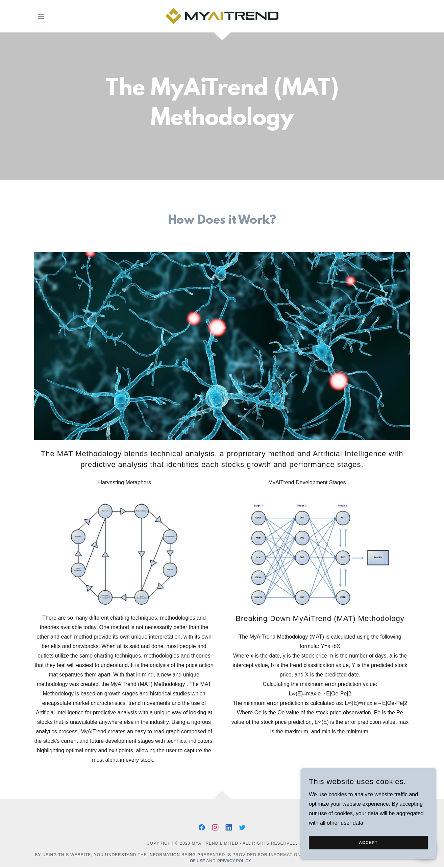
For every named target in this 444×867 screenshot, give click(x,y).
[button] (41, 16)
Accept (368, 842)
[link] (222, 16)
